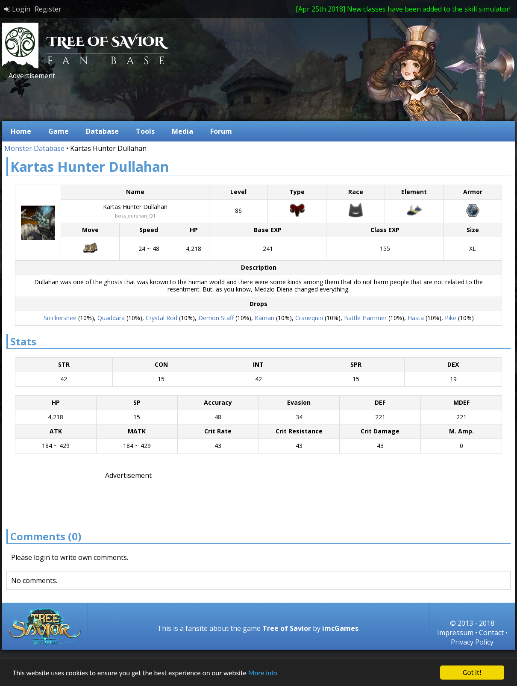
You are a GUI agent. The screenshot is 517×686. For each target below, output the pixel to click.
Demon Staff (216, 318)
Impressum (455, 632)
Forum (221, 131)
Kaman (264, 318)
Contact (491, 632)
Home (21, 131)
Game (58, 131)
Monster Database (34, 148)
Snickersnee (60, 318)
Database (102, 131)
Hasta (416, 318)
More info (262, 672)
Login (17, 9)
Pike (450, 318)
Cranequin (309, 318)
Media (182, 131)
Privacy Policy (472, 642)
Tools (145, 131)
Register (48, 9)
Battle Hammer (365, 318)
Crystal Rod (161, 318)
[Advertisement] (161, 99)
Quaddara (111, 318)
